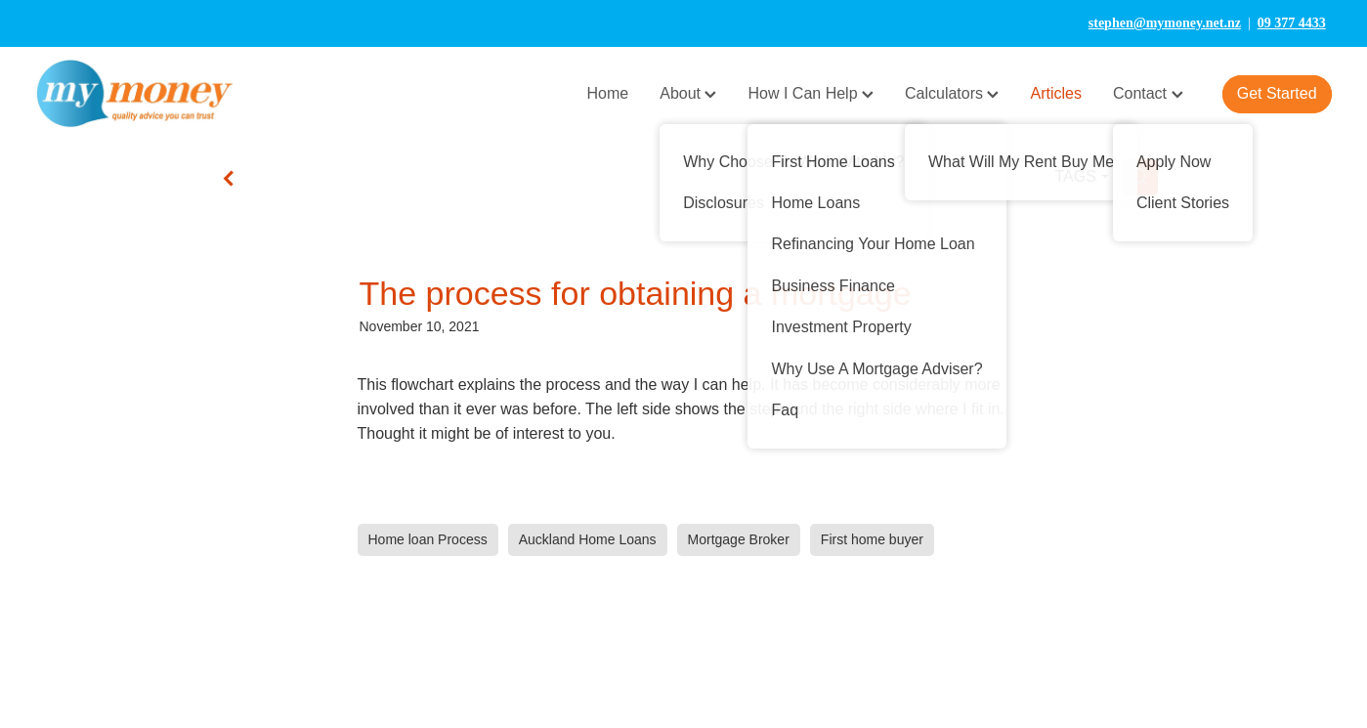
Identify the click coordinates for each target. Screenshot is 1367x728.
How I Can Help (811, 93)
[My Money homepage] (164, 94)
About (688, 93)
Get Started (1277, 93)
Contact (1148, 93)
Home (608, 93)
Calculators (952, 93)
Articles (1055, 93)
